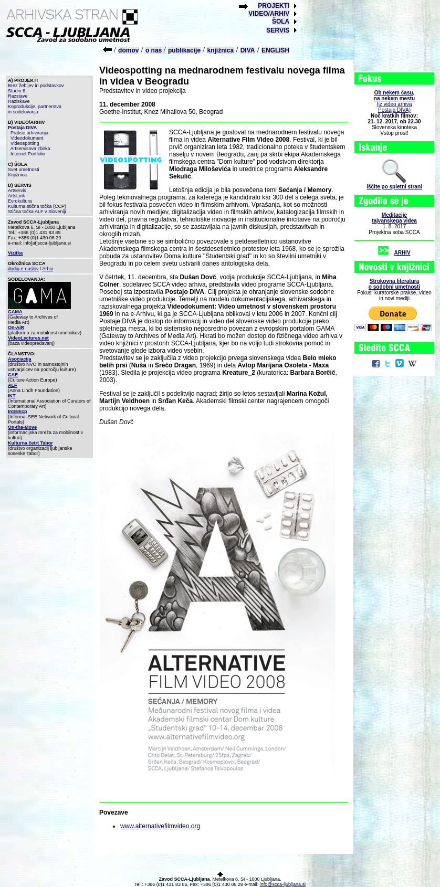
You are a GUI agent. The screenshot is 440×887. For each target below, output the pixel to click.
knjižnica (220, 50)
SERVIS (277, 30)
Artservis (17, 190)
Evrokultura (20, 201)
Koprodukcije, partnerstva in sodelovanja (34, 109)
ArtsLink (16, 195)
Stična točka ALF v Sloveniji (37, 211)
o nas (154, 50)
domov (128, 50)
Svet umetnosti (23, 169)
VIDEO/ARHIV (268, 13)
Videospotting (25, 143)
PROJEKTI (273, 5)
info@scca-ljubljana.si (283, 884)
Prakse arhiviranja (29, 132)
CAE (13, 374)
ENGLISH (275, 50)
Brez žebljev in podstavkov (36, 85)
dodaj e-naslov (23, 268)
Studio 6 (16, 90)
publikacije (184, 50)
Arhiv (48, 268)
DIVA (247, 50)
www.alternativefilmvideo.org (160, 826)
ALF (12, 385)
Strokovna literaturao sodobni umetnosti (394, 284)
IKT (12, 395)
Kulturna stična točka (30, 206)
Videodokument (27, 138)
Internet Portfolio (28, 153)
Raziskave (19, 101)
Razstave (18, 96)
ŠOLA (280, 21)
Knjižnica (17, 174)
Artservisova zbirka (30, 148)
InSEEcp (17, 411)
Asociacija (20, 359)
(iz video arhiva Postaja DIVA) (394, 101)
